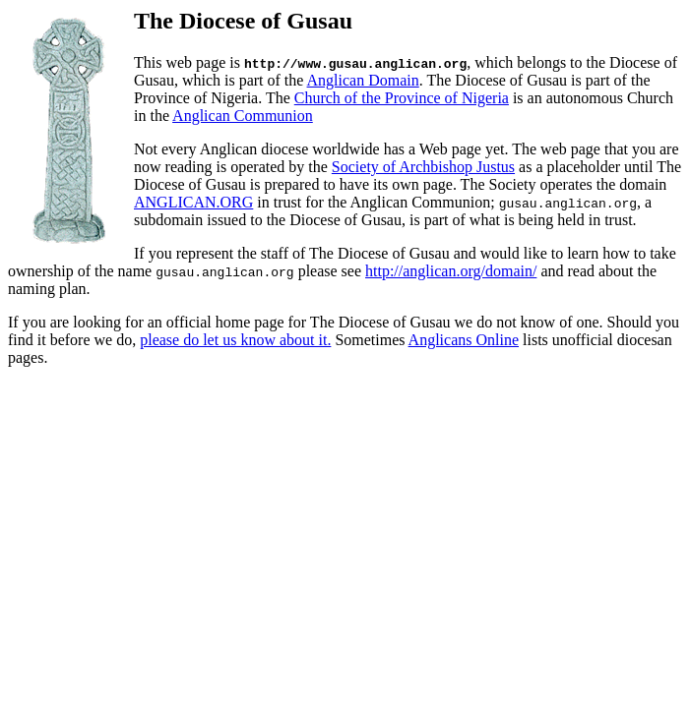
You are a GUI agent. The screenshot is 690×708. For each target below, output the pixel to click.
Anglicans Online (463, 339)
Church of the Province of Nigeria (401, 97)
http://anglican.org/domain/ (450, 271)
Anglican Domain (363, 80)
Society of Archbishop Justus (423, 166)
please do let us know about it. (235, 339)
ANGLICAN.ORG (193, 202)
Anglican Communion (242, 115)
